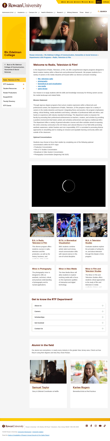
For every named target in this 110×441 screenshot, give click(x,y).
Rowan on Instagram (95, 426)
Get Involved (39, 323)
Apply (99, 2)
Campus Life (33, 12)
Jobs (92, 2)
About (87, 12)
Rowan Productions (10, 93)
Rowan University (25, 5)
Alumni (71, 2)
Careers (37, 311)
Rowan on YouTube (100, 426)
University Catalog (37, 432)
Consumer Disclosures (24, 432)
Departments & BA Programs (40, 57)
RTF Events (7, 105)
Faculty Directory (9, 101)
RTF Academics (8, 84)
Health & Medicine (47, 12)
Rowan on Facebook (91, 426)
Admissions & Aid (7, 12)
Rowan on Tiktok (104, 426)
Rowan (106, 2)
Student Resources (10, 88)
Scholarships (39, 317)
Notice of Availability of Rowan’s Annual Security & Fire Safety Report (28, 435)
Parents (78, 2)
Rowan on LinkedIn (86, 426)
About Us (38, 306)
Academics (21, 12)
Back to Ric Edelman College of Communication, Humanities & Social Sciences (14, 68)
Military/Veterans (72, 12)
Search (103, 11)
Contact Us (39, 329)
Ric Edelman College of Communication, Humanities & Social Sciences (71, 55)
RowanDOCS (7, 97)
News (64, 2)
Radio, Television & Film (62, 57)
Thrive (81, 12)
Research (60, 12)
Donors (85, 2)
